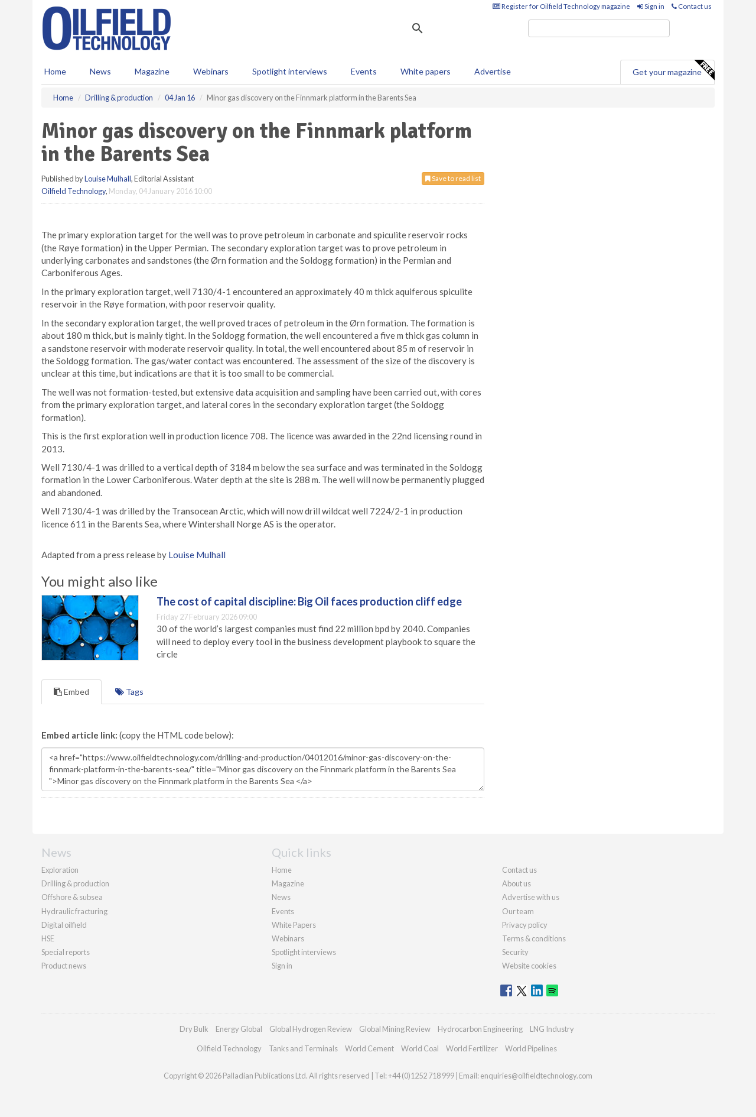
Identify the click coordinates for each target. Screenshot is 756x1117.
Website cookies (529, 965)
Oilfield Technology (73, 191)
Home (55, 71)
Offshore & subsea (72, 897)
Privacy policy (525, 925)
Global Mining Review (395, 1029)
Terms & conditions (534, 938)
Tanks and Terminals (303, 1048)
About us (516, 883)
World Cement (369, 1048)
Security (515, 952)
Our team (518, 911)
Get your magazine (673, 70)
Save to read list (453, 178)
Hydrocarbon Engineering (480, 1029)
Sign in (650, 6)
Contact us (692, 6)
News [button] (100, 71)
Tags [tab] (129, 692)
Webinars (211, 71)
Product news (63, 965)
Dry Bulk (194, 1029)
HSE (47, 938)
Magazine (152, 71)
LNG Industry (552, 1029)
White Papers (294, 925)
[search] (599, 28)
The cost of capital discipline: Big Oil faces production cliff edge (309, 601)
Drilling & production (75, 883)
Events (364, 71)
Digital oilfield (64, 925)
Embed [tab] (71, 692)
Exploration (60, 870)
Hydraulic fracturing (74, 911)
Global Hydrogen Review (310, 1029)
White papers (425, 71)
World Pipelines (531, 1048)
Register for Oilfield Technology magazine (561, 6)
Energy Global (239, 1029)
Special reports (65, 952)
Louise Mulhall (107, 178)
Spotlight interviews (289, 71)
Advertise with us (530, 897)
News (281, 897)
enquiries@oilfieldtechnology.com (536, 1075)
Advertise (492, 71)
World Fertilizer (472, 1048)
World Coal (420, 1048)
